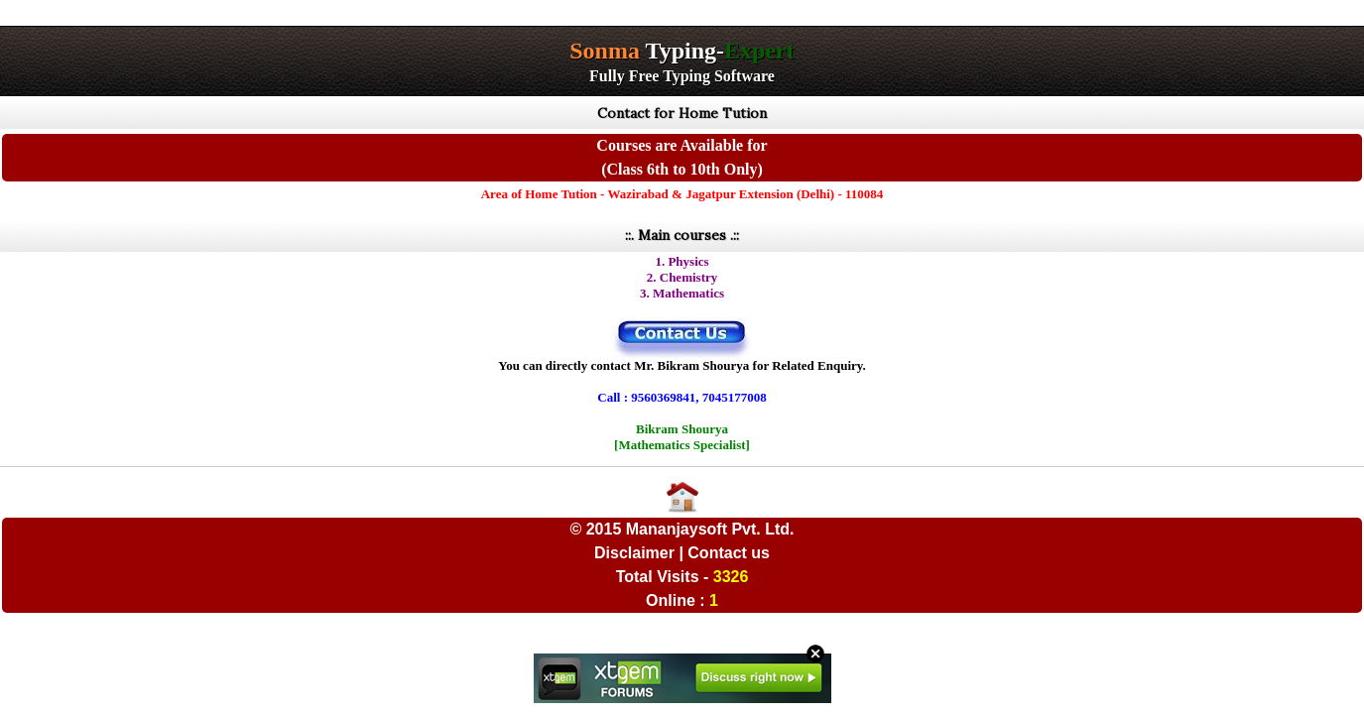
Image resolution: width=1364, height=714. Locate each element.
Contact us (728, 552)
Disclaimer (634, 552)
